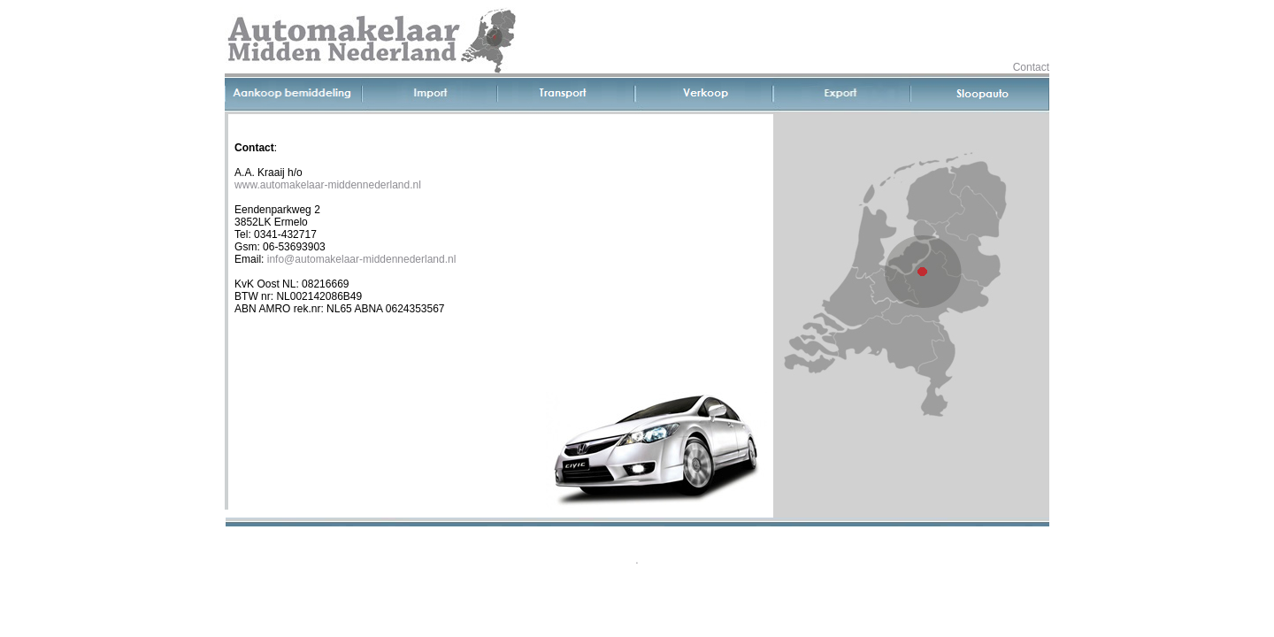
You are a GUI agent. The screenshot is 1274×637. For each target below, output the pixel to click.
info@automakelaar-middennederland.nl (362, 259)
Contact (1031, 67)
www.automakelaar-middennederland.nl (327, 185)
